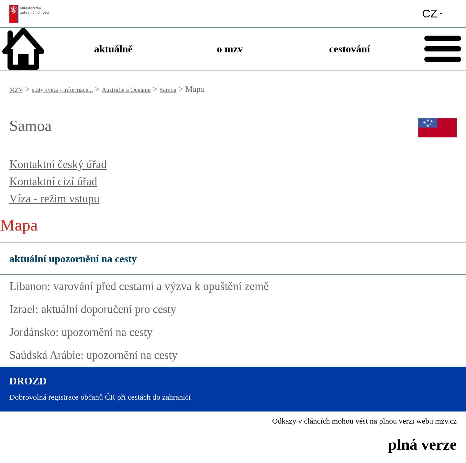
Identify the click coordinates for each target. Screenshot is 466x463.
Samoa (168, 89)
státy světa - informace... (62, 89)
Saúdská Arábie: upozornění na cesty (93, 355)
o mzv (230, 49)
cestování (349, 49)
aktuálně (113, 49)
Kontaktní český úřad (58, 164)
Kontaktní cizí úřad (53, 181)
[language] (432, 13)
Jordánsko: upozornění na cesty (81, 332)
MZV (16, 89)
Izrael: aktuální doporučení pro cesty (92, 309)
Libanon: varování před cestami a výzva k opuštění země (139, 286)
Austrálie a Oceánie (126, 89)
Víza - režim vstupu (54, 198)
